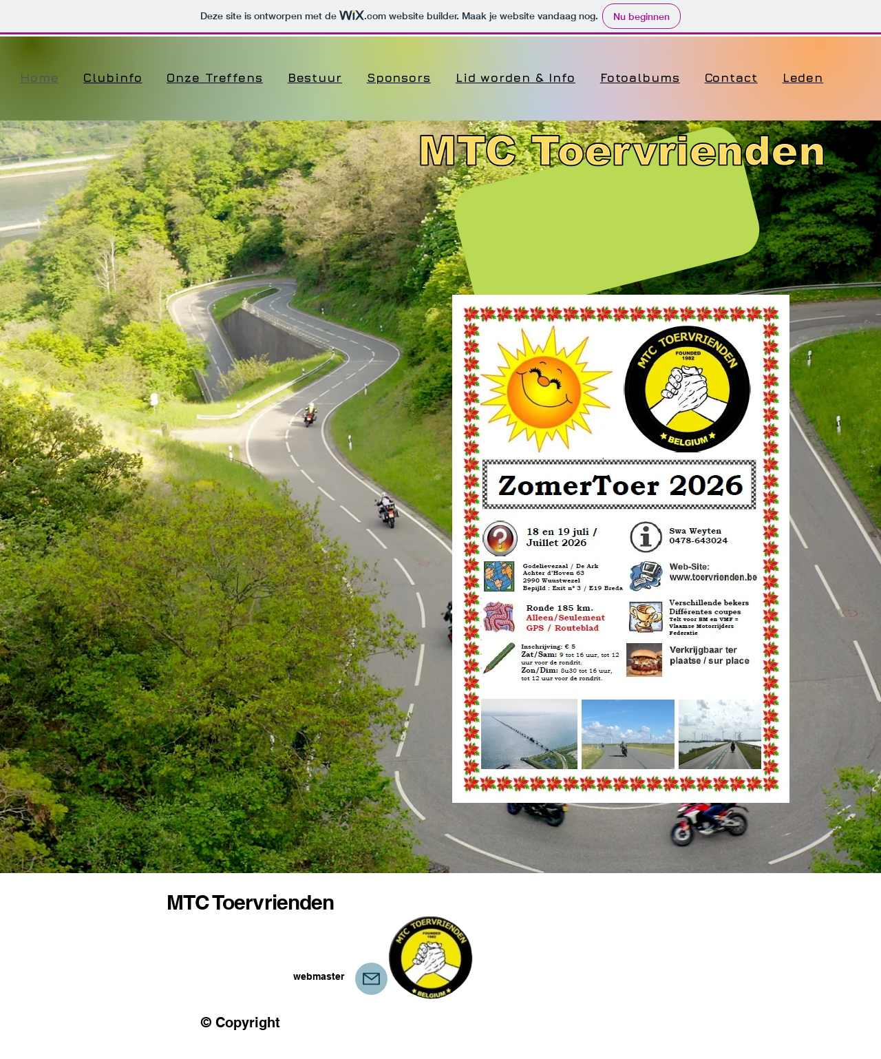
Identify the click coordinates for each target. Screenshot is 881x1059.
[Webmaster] (371, 979)
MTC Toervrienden (251, 902)
